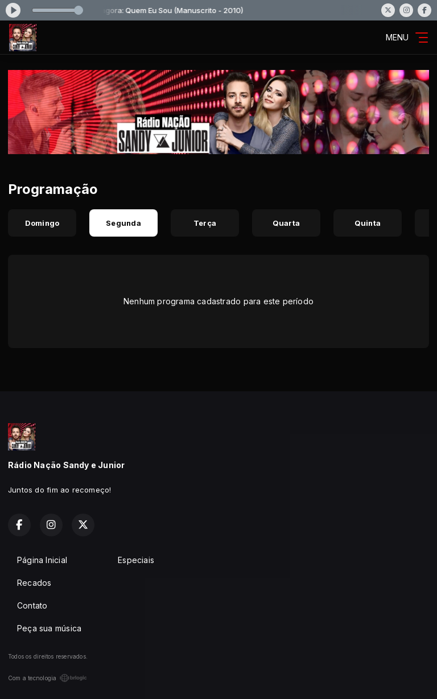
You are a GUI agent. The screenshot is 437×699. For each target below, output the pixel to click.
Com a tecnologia (47, 678)
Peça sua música (49, 628)
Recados (34, 583)
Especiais (136, 560)
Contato (32, 605)
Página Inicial (42, 560)
